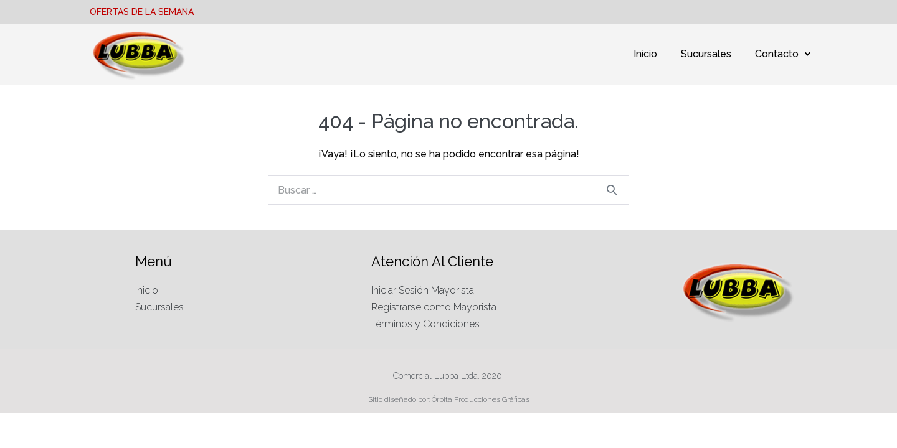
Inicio (645, 54)
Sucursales (706, 54)
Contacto (782, 54)
